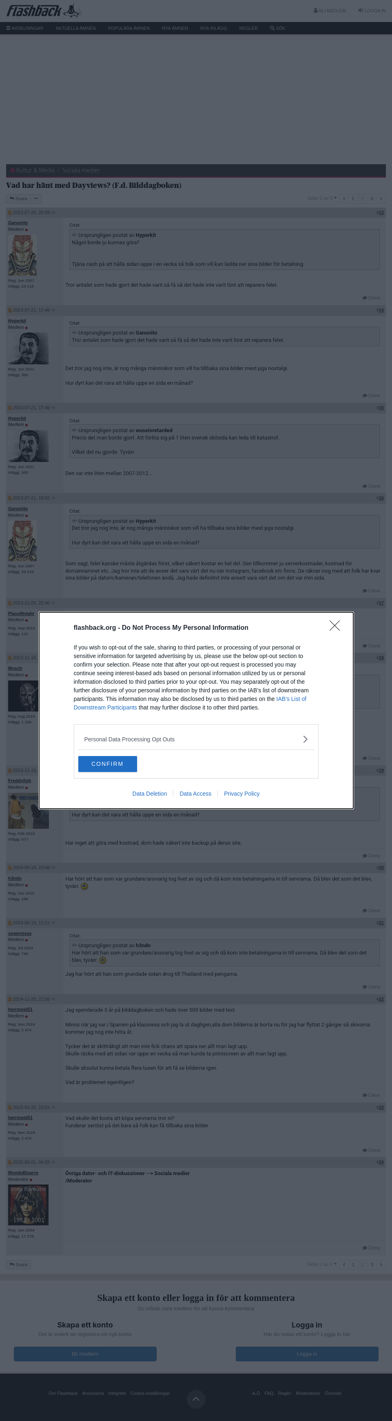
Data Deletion (150, 794)
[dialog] (196, 710)
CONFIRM (117, 764)
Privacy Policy (241, 794)
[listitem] (196, 739)
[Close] (337, 628)
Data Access (195, 794)
